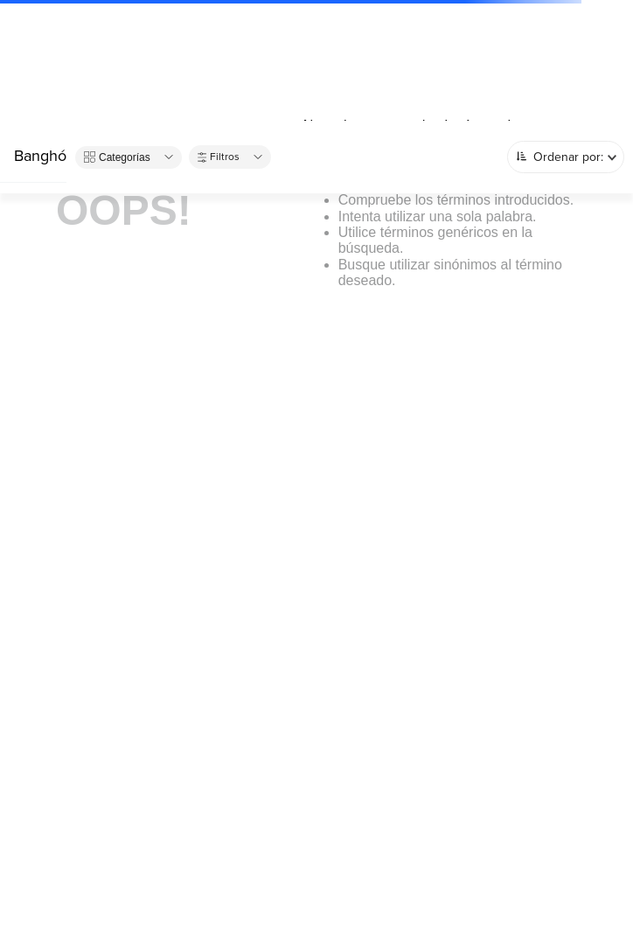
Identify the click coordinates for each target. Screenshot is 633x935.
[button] (128, 157)
